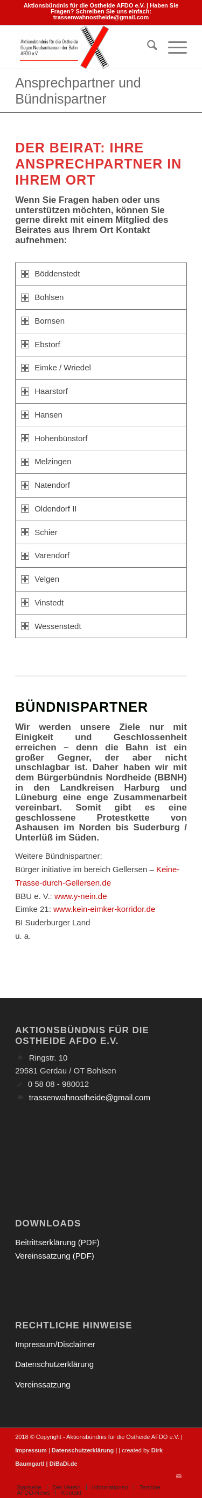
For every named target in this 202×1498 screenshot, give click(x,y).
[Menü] (172, 47)
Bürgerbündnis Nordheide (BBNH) (112, 777)
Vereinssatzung (43, 1384)
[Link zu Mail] (179, 1476)
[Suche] (146, 47)
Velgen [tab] (40, 578)
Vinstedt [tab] (42, 602)
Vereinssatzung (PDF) (54, 1255)
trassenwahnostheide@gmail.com (101, 17)
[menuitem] (146, 47)
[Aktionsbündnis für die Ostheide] (83, 47)
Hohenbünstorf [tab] (54, 438)
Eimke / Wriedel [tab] (56, 367)
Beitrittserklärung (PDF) (57, 1242)
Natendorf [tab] (45, 484)
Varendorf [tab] (45, 555)
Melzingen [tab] (46, 461)
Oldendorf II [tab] (48, 508)
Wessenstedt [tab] (51, 626)
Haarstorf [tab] (44, 391)
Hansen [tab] (41, 414)
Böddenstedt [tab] (50, 273)
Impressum (31, 1450)
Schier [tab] (39, 532)
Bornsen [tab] (43, 320)
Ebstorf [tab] (40, 344)
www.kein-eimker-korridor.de (104, 909)
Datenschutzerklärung (54, 1364)
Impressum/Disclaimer (55, 1344)
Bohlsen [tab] (42, 297)
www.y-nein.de (80, 896)
